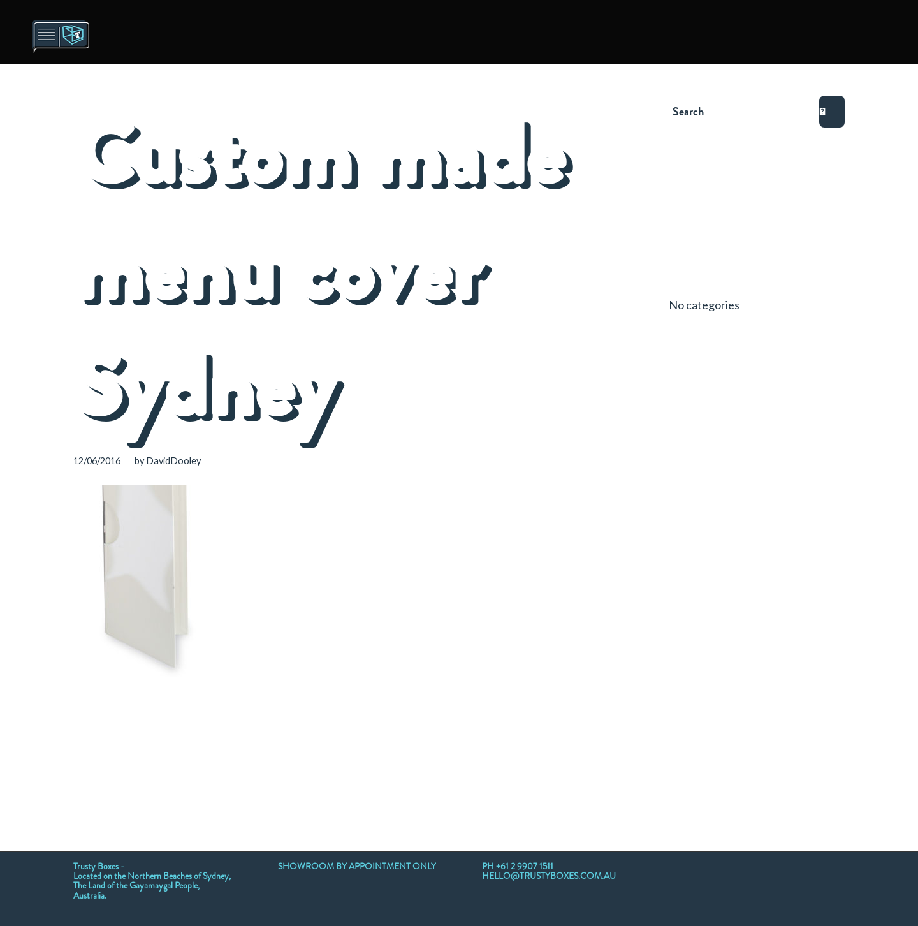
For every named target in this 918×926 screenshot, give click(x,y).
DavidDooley (173, 460)
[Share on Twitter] (153, 745)
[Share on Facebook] (100, 745)
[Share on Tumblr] (419, 745)
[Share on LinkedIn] (366, 745)
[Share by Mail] (577, 745)
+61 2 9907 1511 (524, 866)
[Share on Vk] (472, 745)
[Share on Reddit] (525, 745)
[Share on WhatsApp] (259, 745)
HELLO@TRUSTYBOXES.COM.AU (549, 875)
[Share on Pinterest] (313, 745)
